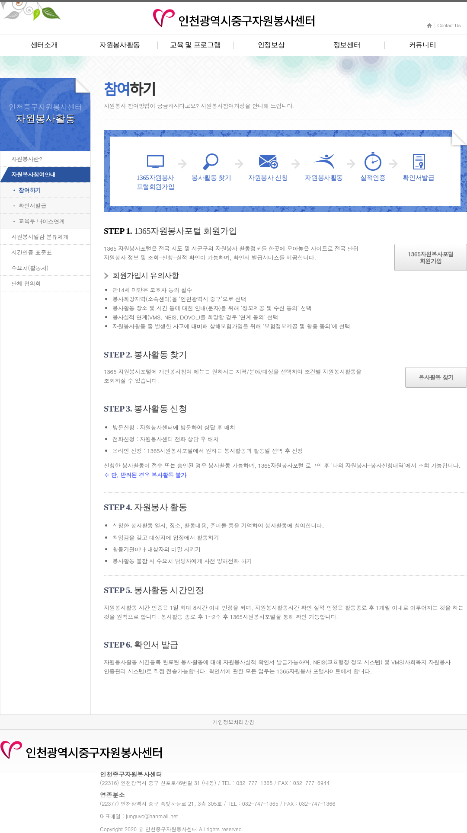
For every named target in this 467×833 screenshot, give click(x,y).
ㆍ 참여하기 (26, 190)
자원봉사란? (26, 159)
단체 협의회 (26, 283)
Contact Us (449, 25)
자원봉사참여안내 (33, 174)
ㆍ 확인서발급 (28, 205)
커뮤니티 (422, 44)
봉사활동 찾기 (436, 377)
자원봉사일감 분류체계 (39, 237)
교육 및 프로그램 (195, 44)
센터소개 (44, 44)
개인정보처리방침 (233, 721)
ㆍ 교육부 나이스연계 (38, 221)
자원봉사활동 (119, 44)
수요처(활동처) (29, 268)
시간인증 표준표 (31, 252)
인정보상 (271, 44)
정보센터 (347, 44)
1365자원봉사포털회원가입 (431, 257)
